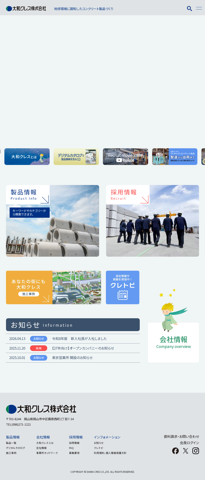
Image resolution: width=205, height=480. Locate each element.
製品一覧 (11, 443)
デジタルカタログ (15, 448)
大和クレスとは (46, 443)
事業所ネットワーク (48, 453)
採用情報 (79, 436)
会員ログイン (189, 442)
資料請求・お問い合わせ (181, 436)
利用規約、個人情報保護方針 (115, 453)
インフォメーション (112, 436)
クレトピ (103, 448)
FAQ (74, 448)
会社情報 (44, 436)
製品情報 (13, 436)
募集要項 (77, 453)
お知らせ (104, 443)
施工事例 (11, 453)
